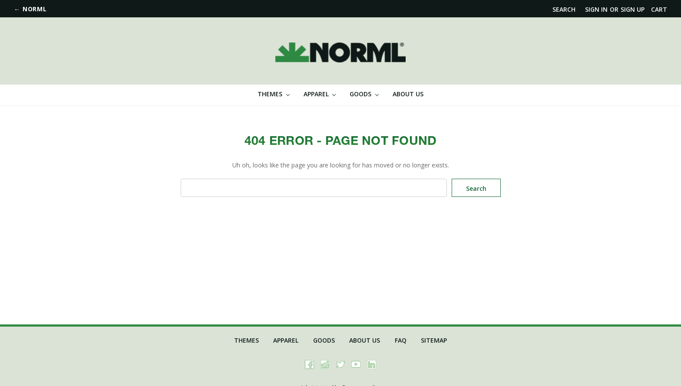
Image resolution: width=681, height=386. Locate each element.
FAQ (401, 340)
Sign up (633, 9)
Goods (364, 94)
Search (563, 9)
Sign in (596, 9)
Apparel (320, 94)
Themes (274, 94)
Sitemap (434, 340)
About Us (408, 94)
